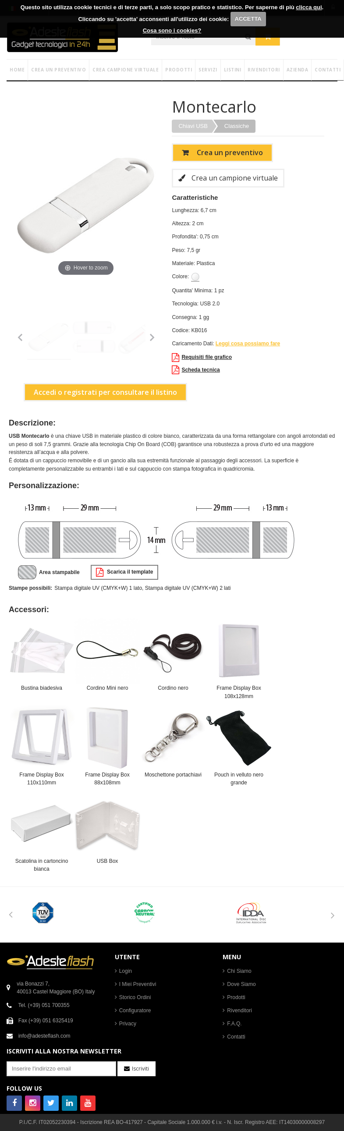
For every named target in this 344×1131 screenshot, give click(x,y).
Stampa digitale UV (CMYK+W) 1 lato (98, 588)
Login (125, 971)
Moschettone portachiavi (173, 775)
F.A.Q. (234, 1024)
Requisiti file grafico (202, 357)
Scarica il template (124, 572)
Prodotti (236, 997)
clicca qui (309, 7)
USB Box (107, 861)
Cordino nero (173, 688)
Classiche (236, 126)
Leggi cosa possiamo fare (248, 343)
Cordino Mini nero (107, 688)
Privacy (127, 1024)
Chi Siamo (239, 971)
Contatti (236, 1037)
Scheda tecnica (196, 369)
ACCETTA (248, 18)
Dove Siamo (241, 984)
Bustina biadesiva (41, 688)
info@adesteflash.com (44, 1036)
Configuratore (135, 1010)
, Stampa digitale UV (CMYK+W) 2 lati (186, 588)
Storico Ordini (135, 997)
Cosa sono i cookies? (172, 30)
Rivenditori (239, 1010)
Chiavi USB (192, 126)
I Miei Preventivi (137, 984)
